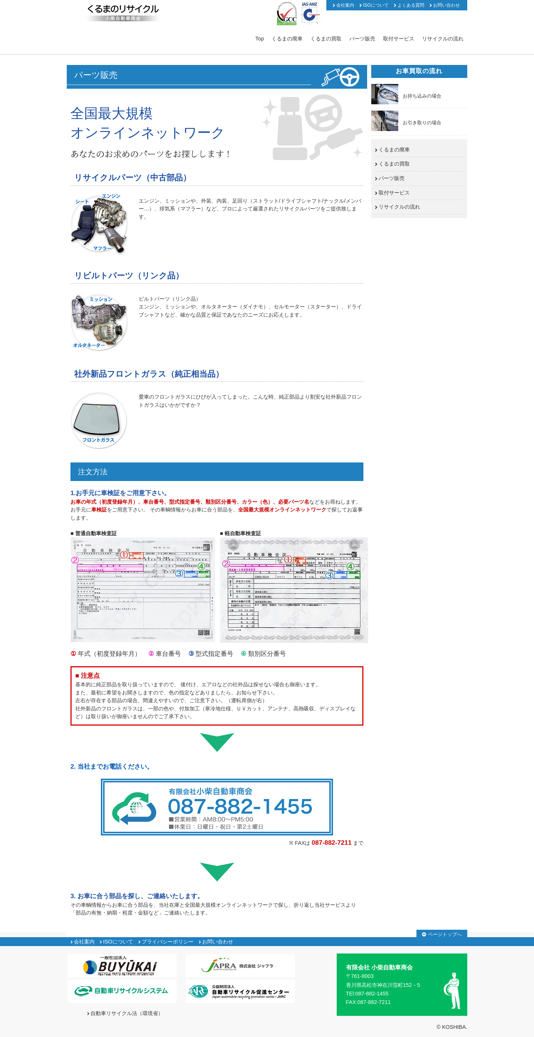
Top (260, 39)
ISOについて (376, 5)
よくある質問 (411, 5)
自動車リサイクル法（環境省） (126, 1013)
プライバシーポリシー (168, 942)
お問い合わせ (446, 5)
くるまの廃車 (287, 39)
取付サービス (398, 39)
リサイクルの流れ (443, 39)
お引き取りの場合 (422, 122)
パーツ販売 (362, 39)
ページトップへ (445, 934)
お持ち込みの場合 (422, 96)
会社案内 (345, 5)
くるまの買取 (326, 39)
